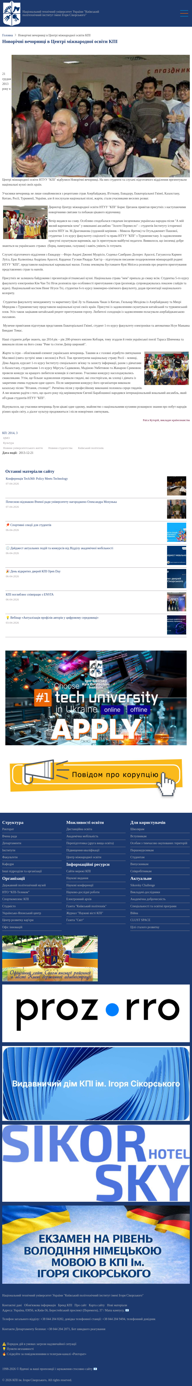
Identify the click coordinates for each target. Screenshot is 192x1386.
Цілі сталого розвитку (144, 927)
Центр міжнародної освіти (83, 857)
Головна (7, 35)
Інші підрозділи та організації (22, 871)
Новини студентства (60, 448)
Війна (134, 913)
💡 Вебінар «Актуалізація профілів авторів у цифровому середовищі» (52, 617)
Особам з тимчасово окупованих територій (158, 843)
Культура (8, 442)
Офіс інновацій (12, 927)
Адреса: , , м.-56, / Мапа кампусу (63, 1310)
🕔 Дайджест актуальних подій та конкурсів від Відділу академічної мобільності (59, 548)
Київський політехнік (91, 448)
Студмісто (9, 906)
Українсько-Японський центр (21, 913)
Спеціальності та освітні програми (153, 906)
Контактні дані (12, 1305)
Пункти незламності (20, 1349)
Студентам (137, 857)
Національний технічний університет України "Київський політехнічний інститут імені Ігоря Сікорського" (60, 13)
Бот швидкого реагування (88, 1329)
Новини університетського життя (23, 448)
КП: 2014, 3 (10, 433)
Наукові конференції (80, 885)
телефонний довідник (141, 1319)
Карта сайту (97, 1305)
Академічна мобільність (82, 836)
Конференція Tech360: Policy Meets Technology (37, 478)
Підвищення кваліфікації (83, 850)
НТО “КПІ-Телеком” (15, 892)
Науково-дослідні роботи (83, 892)
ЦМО (6, 438)
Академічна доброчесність (147, 899)
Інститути (8, 850)
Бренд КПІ (65, 1305)
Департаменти (11, 843)
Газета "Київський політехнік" (86, 906)
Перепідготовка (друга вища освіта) (90, 843)
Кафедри (8, 864)
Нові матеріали (117, 1305)
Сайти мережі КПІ (78, 871)
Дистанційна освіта (79, 829)
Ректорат (8, 829)
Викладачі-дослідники (145, 892)
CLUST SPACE (140, 920)
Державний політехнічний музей (24, 885)
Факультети (10, 857)
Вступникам (138, 836)
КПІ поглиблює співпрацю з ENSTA (30, 594)
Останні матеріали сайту (29, 471)
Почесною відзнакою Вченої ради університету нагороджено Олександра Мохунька (61, 502)
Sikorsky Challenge (142, 885)
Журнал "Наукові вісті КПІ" (84, 913)
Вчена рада (9, 836)
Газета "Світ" (75, 920)
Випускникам (139, 864)
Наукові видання (77, 878)
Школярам (137, 829)
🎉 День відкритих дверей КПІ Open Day (33, 571)
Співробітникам (140, 871)
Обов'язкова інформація (40, 1305)
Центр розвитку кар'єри (17, 920)
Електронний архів (79, 899)
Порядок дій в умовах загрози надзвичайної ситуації (41, 1344)
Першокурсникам (142, 850)
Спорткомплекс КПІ (15, 899)
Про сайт (81, 1305)
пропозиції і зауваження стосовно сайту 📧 (68, 1369)
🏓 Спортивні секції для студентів (28, 525)
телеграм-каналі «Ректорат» (67, 1354)
